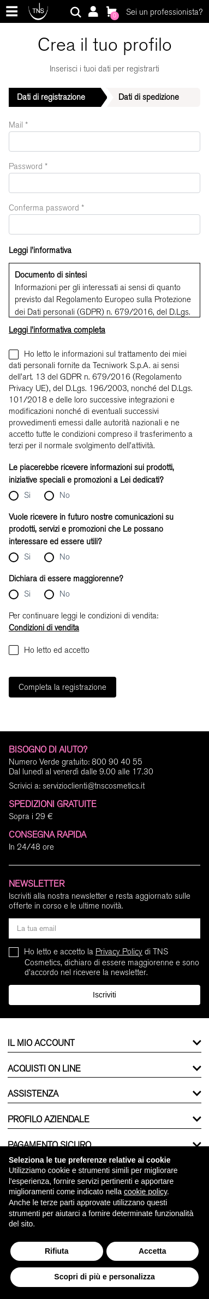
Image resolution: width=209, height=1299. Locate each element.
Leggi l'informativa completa (57, 330)
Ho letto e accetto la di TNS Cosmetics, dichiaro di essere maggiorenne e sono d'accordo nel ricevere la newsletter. (112, 962)
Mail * (18, 125)
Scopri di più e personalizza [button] (104, 1276)
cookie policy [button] (145, 1191)
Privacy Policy (118, 952)
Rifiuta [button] (57, 1251)
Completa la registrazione (62, 687)
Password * (28, 166)
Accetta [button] (152, 1251)
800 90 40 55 (117, 762)
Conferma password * (46, 208)
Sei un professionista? (164, 12)
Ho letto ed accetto (49, 650)
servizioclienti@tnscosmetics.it (94, 786)
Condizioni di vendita (44, 628)
